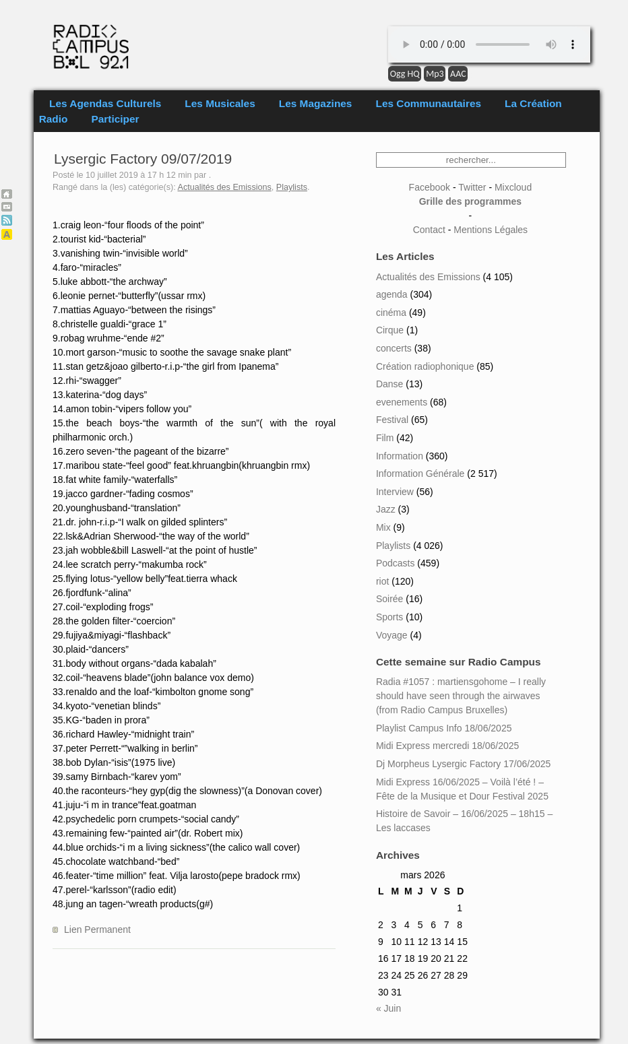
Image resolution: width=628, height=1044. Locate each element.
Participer (115, 119)
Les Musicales (220, 103)
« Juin (388, 1008)
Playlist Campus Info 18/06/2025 (444, 728)
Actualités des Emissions (225, 187)
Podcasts (395, 563)
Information (399, 456)
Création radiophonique (425, 366)
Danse (389, 384)
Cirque (390, 330)
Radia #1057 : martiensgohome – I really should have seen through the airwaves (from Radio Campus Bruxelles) (461, 695)
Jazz (386, 509)
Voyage (392, 635)
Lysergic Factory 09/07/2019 (143, 158)
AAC (458, 73)
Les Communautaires (428, 103)
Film (385, 437)
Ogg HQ (405, 73)
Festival (392, 419)
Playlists (291, 187)
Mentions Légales (490, 229)
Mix (383, 527)
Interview (395, 491)
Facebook (429, 187)
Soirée (389, 598)
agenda (392, 294)
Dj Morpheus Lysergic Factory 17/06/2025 (463, 763)
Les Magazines (315, 103)
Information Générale (420, 473)
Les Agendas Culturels (105, 103)
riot (382, 581)
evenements (401, 402)
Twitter (472, 187)
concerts (394, 348)
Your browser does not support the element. (489, 44)
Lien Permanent (97, 929)
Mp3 (434, 73)
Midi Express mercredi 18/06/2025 (447, 745)
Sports (389, 617)
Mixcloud (513, 187)
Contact (429, 229)
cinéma (391, 312)
